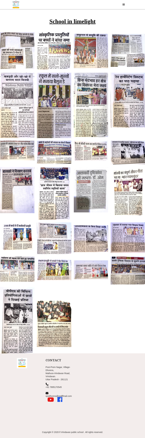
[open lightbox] (17, 51)
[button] (123, 4)
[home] (15, 4)
